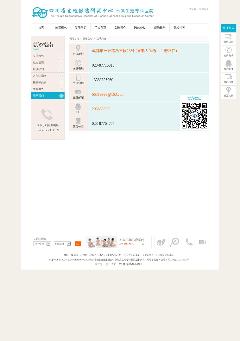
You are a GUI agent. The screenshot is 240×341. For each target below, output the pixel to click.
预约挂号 (160, 27)
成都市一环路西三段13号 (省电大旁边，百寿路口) (134, 51)
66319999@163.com (108, 94)
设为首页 (204, 9)
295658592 (100, 109)
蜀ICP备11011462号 (178, 259)
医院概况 (61, 27)
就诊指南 (179, 27)
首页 (41, 27)
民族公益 (140, 27)
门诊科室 (100, 27)
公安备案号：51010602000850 (158, 255)
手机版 (192, 9)
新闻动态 (80, 27)
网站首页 (74, 38)
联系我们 (101, 38)
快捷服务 (228, 28)
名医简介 (120, 27)
